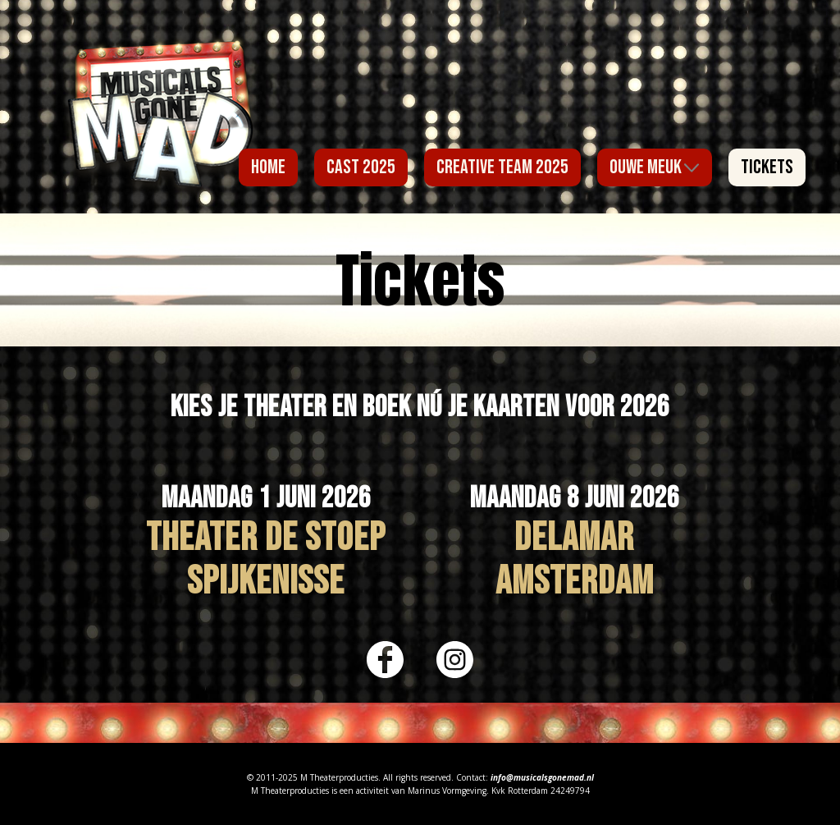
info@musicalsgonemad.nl (542, 777)
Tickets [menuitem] (767, 167)
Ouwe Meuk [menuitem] (645, 167)
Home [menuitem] (268, 167)
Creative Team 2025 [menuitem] (502, 167)
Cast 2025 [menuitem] (360, 167)
